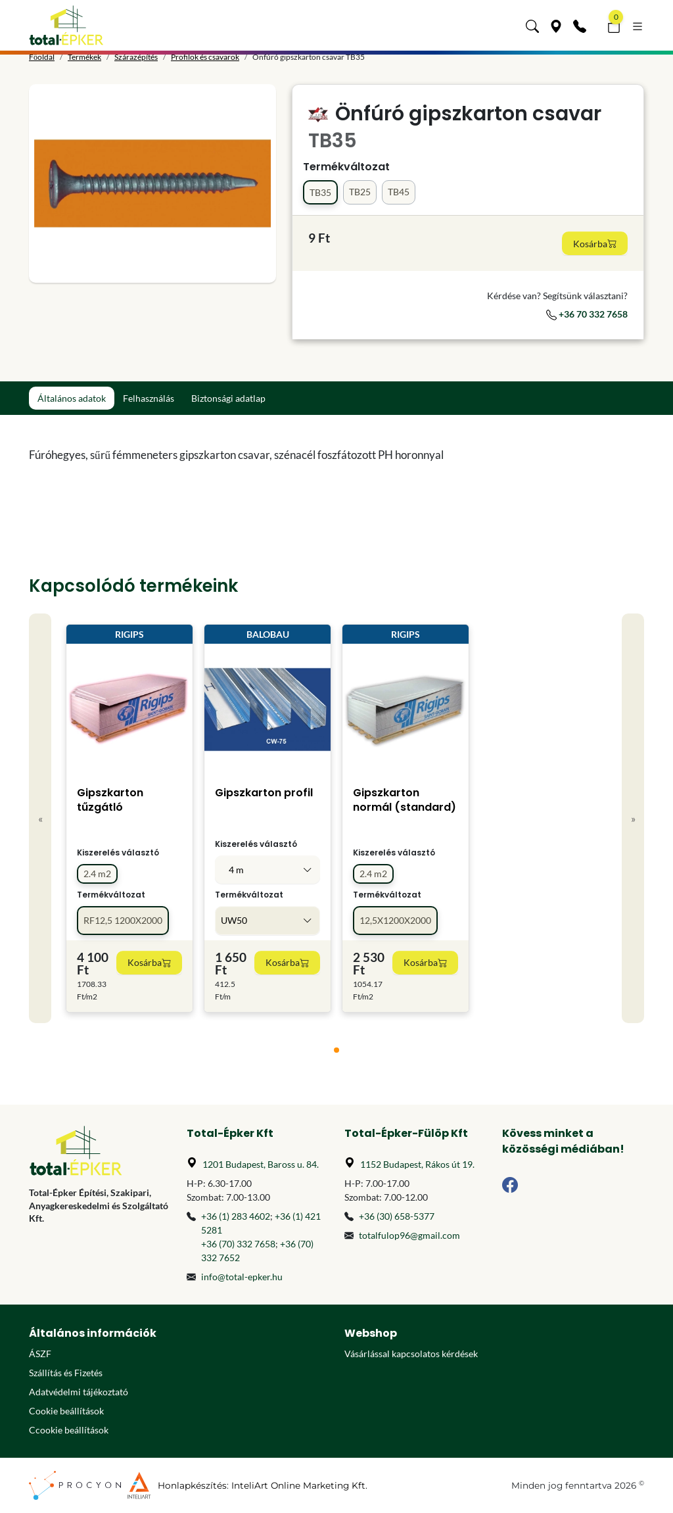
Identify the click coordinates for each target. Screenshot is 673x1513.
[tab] (336, 1050)
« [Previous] (40, 818)
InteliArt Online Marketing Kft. (299, 1485)
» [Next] (633, 818)
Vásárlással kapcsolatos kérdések (411, 1353)
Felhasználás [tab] (148, 398)
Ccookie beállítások (68, 1429)
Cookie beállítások (66, 1410)
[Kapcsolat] (579, 24)
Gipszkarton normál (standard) (404, 800)
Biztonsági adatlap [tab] (228, 398)
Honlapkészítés (192, 1485)
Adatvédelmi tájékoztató (78, 1391)
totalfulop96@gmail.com (409, 1235)
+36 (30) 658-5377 (396, 1216)
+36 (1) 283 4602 (235, 1216)
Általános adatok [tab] (71, 398)
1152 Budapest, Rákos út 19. (417, 1164)
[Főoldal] (66, 25)
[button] (532, 24)
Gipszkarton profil (264, 792)
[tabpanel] (257, 455)
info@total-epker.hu (242, 1276)
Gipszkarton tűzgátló (110, 800)
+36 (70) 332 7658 (238, 1243)
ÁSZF (40, 1353)
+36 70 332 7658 (587, 314)
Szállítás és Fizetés (66, 1372)
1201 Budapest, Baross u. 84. (260, 1164)
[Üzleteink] (556, 24)
